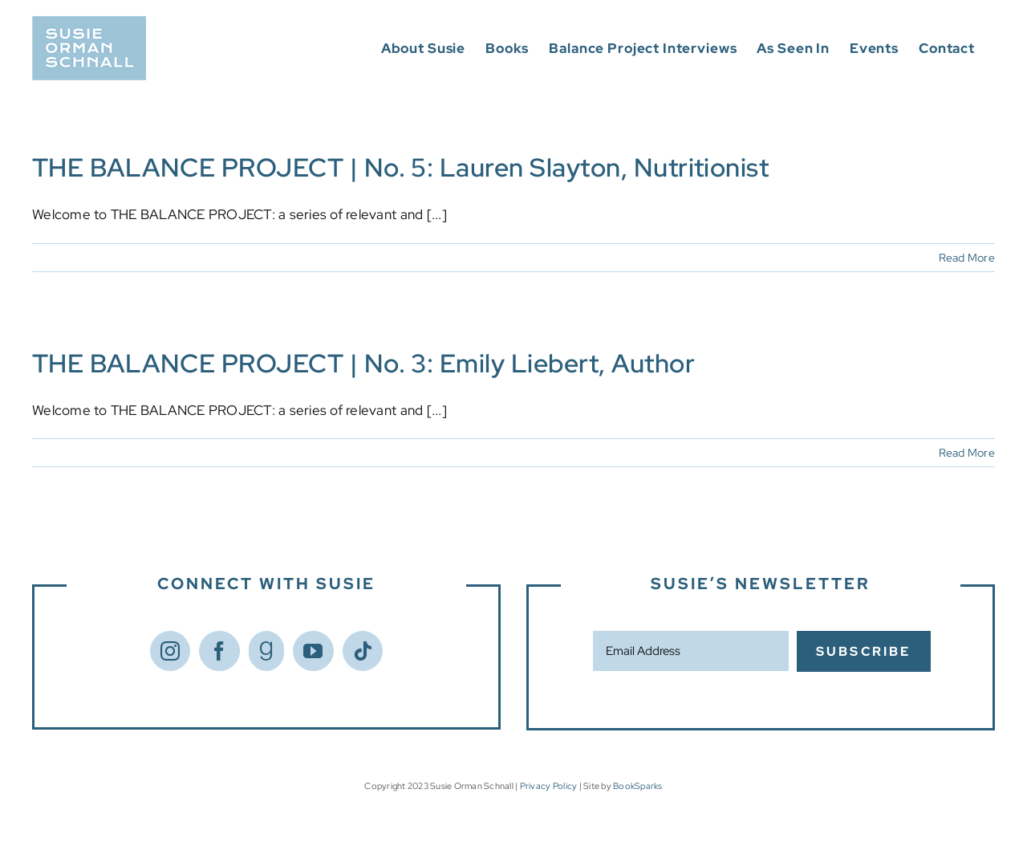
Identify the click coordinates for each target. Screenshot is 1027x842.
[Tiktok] (363, 651)
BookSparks (638, 785)
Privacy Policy (549, 785)
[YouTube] (313, 651)
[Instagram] (170, 651)
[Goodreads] (266, 651)
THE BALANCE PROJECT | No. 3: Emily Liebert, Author (363, 363)
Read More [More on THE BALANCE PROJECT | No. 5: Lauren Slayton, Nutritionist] (967, 257)
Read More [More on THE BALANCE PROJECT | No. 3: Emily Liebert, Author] (967, 452)
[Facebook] (219, 651)
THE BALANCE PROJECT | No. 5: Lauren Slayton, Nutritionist (400, 167)
